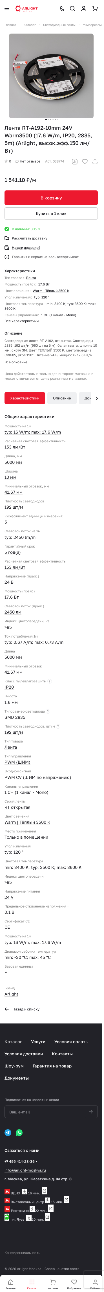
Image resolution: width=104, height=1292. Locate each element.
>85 (8, 627)
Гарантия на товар (52, 1065)
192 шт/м (14, 732)
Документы (17, 1077)
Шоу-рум (14, 1065)
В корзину (51, 197)
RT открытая (17, 807)
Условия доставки (24, 1053)
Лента (31, 278)
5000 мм (13, 462)
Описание (62, 398)
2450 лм (13, 611)
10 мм (10, 477)
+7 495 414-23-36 (20, 1161)
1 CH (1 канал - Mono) (58, 315)
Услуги (38, 1041)
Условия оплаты (71, 1041)
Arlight (11, 993)
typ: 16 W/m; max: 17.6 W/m (33, 431)
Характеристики (24, 398)
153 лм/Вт (15, 567)
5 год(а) (13, 552)
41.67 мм (14, 492)
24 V (9, 897)
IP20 (9, 686)
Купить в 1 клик (51, 213)
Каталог (13, 1041)
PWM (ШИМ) (17, 761)
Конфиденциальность (22, 1253)
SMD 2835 (15, 717)
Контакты (62, 1053)
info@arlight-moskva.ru (25, 1170)
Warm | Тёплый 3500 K (51, 291)
